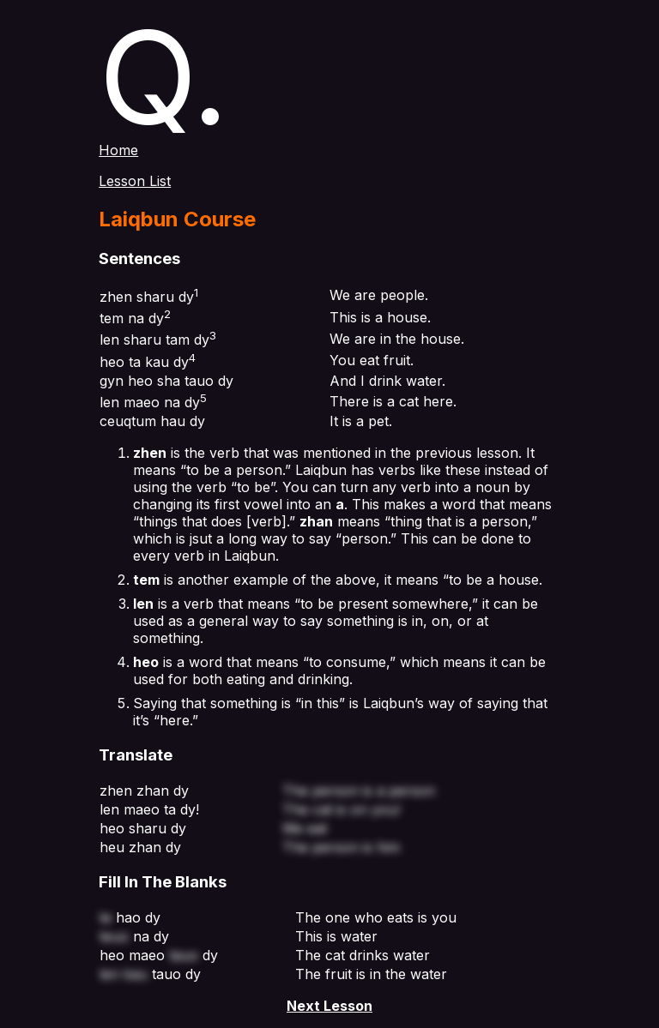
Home (118, 150)
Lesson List (135, 180)
